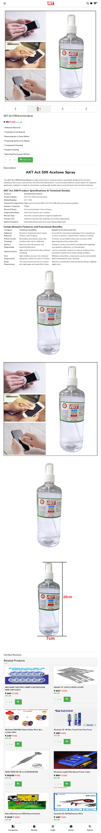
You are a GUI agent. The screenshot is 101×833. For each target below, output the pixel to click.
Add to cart (25, 160)
